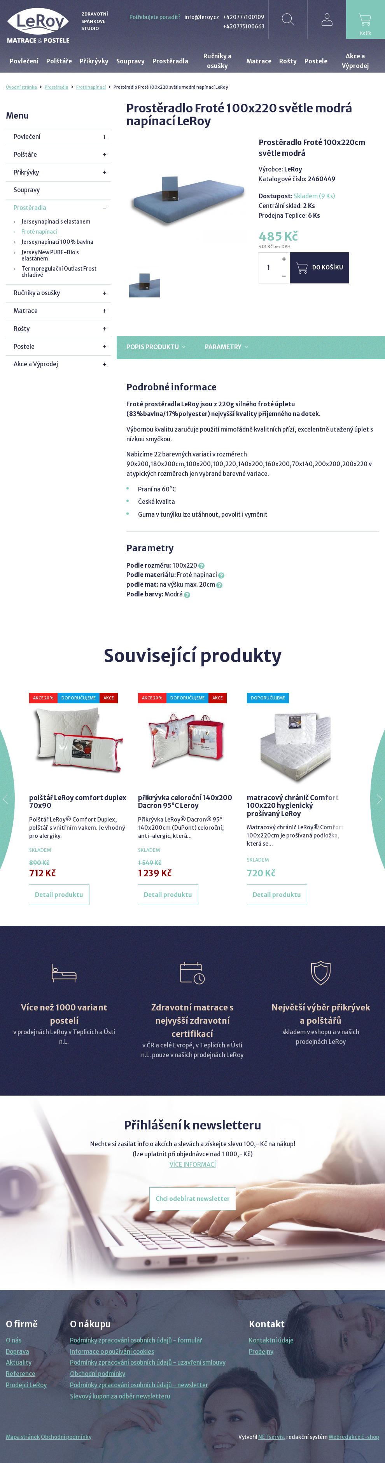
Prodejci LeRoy (26, 1385)
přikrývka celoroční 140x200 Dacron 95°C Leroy (185, 802)
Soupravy (27, 190)
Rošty (22, 328)
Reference (20, 1373)
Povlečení (27, 136)
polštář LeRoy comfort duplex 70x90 (77, 802)
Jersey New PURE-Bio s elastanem (50, 255)
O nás (13, 1340)
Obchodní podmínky (97, 1373)
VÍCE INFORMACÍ (193, 1164)
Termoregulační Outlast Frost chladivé (58, 272)
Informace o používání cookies (112, 1351)
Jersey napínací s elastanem (56, 221)
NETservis (271, 1437)
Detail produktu (59, 894)
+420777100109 (243, 17)
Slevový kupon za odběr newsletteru (120, 1396)
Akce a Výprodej (36, 364)
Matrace (26, 311)
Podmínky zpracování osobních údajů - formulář (136, 1340)
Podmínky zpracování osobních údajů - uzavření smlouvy (148, 1362)
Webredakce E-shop (354, 1437)
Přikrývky (26, 172)
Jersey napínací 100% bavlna (57, 242)
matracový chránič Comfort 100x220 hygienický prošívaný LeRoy (293, 806)
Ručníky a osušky (37, 293)
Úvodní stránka (21, 87)
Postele (24, 346)
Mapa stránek (23, 1437)
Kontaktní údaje (271, 1340)
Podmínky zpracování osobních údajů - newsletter (139, 1385)
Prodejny (261, 1351)
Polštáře (25, 154)
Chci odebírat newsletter (193, 1199)
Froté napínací (91, 87)
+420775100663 (243, 26)
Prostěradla (56, 87)
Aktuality (19, 1362)
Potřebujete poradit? (155, 17)
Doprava (17, 1351)
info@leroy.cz (201, 17)
